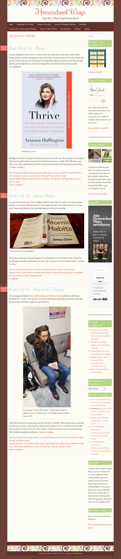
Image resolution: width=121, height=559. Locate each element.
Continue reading (17, 167)
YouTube (83, 24)
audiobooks (19, 443)
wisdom (57, 176)
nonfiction (64, 173)
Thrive (32, 54)
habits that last (47, 272)
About (87, 29)
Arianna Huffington (22, 173)
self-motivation (69, 269)
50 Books (18, 269)
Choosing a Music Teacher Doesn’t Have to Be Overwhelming (101, 402)
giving (32, 173)
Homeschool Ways (60, 11)
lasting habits (78, 272)
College (77, 29)
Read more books (15, 276)
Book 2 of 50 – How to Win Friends (36, 289)
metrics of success (53, 173)
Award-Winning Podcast (65, 24)
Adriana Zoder (96, 399)
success (25, 176)
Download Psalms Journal (97, 194)
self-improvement (68, 179)
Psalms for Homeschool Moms (23, 29)
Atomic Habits (30, 202)
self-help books (55, 179)
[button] (100, 252)
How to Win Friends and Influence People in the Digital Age (29, 446)
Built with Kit (100, 299)
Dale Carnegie (28, 437)
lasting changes (67, 272)
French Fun (65, 29)
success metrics (34, 176)
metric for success (35, 179)
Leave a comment (16, 185)
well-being (50, 176)
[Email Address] (100, 270)
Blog (11, 24)
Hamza (60, 426)
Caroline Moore (77, 553)
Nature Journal (44, 24)
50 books (18, 272)
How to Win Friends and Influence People (46, 296)
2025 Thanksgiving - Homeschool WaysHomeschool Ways (99, 430)
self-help (46, 179)
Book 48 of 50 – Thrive (27, 48)
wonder (63, 176)
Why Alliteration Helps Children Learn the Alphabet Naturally (100, 345)
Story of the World (48, 29)
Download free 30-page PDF (98, 128)
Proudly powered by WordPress (48, 553)
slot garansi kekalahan (98, 418)
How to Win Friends (46, 437)
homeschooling (40, 173)
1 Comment (13, 278)
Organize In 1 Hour (25, 24)
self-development (15, 176)
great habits (36, 272)
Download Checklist (95, 72)
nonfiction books (75, 173)
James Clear (38, 269)
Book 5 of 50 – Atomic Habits (32, 195)
